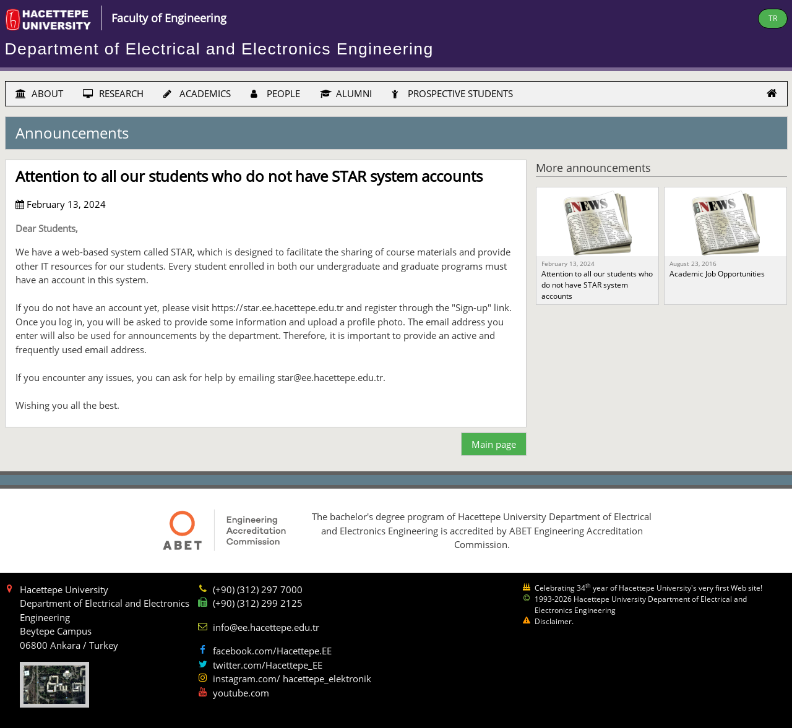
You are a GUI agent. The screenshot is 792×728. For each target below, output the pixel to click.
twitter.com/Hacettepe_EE (267, 665)
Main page (493, 444)
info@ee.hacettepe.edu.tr (266, 627)
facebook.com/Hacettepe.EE (272, 650)
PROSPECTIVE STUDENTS (452, 93)
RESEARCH (113, 93)
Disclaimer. (554, 621)
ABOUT (39, 93)
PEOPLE (275, 93)
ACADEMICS (197, 93)
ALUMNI (346, 93)
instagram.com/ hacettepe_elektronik (292, 678)
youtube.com (241, 693)
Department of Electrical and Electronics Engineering (219, 49)
